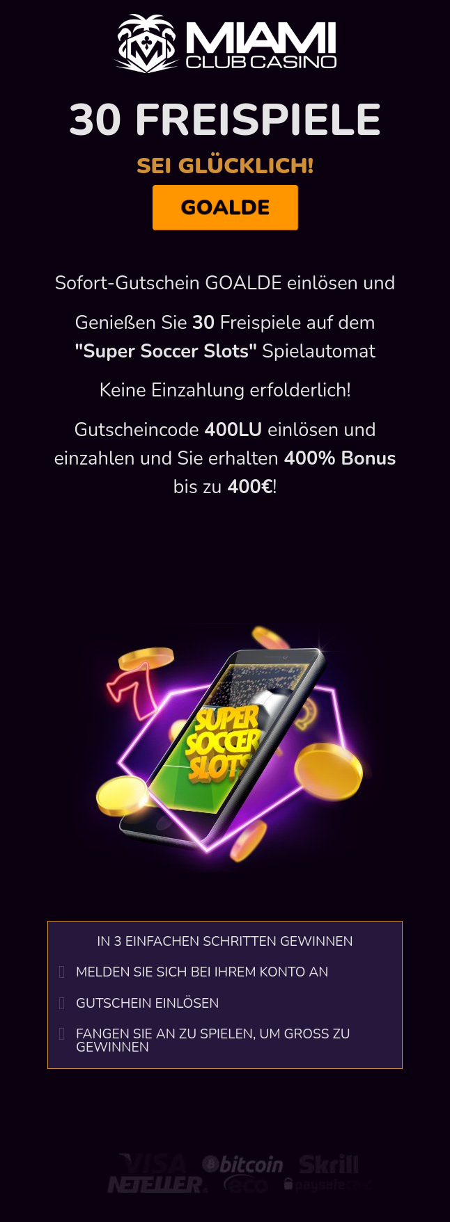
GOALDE (225, 207)
